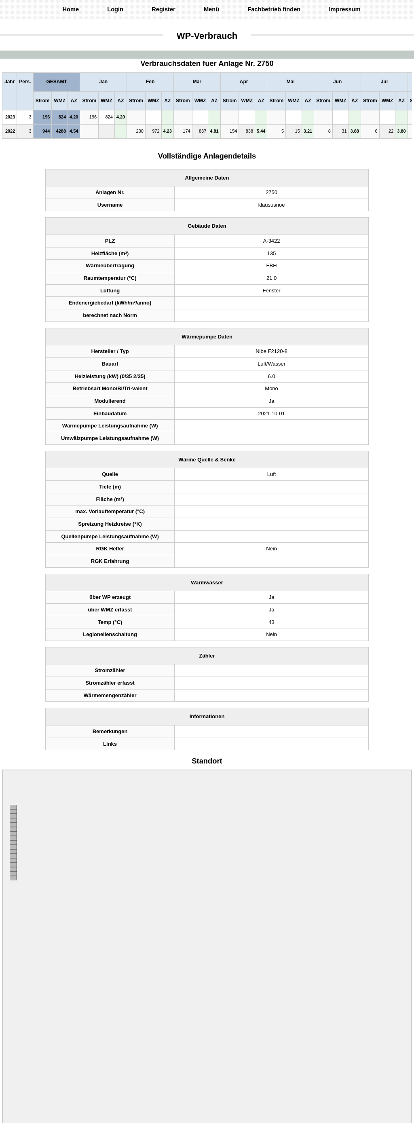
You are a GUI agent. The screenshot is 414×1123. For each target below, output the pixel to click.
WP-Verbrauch (207, 36)
